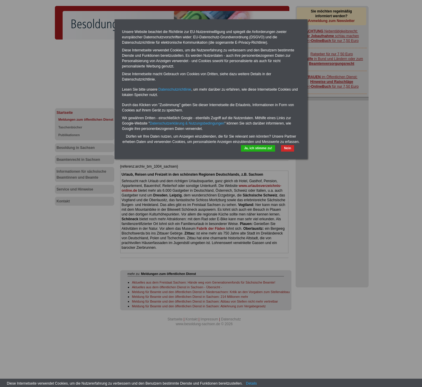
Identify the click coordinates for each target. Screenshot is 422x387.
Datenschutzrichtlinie (174, 89)
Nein (287, 148)
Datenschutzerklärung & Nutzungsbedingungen (187, 123)
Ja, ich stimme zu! (258, 148)
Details (251, 383)
